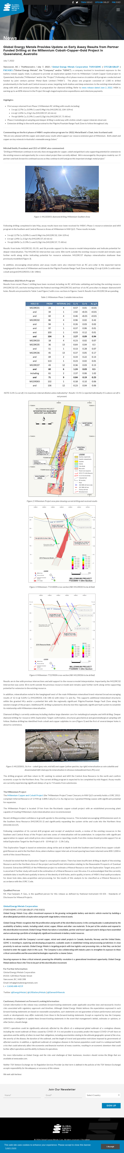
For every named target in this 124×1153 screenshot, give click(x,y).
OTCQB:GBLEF (111, 66)
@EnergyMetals (18, 992)
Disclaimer (85, 1139)
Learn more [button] (10, 1148)
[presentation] (78, 1105)
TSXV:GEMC (95, 66)
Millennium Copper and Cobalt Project (25, 795)
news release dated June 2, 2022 (97, 87)
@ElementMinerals (56, 992)
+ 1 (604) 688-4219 (14, 986)
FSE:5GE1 (8, 70)
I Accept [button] (110, 1147)
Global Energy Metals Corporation (70, 66)
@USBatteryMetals (37, 992)
